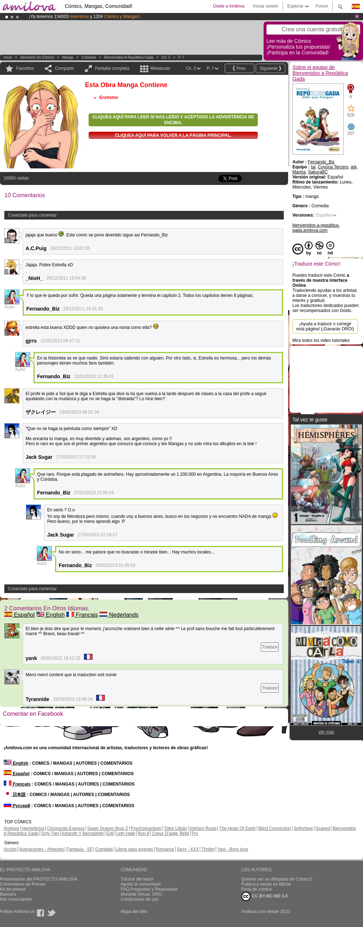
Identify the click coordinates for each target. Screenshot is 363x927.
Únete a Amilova (228, 6)
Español (19, 615)
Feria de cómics (256, 889)
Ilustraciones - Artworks (41, 849)
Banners (8, 894)
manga (67, 57)
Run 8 (143, 833)
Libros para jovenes (134, 849)
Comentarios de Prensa (22, 884)
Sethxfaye (303, 828)
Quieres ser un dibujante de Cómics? (276, 879)
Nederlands (118, 615)
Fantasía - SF (80, 849)
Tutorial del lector (137, 879)
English (50, 615)
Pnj (195, 833)
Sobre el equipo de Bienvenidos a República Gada (320, 73)
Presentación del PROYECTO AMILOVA (38, 879)
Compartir (64, 68)
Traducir (270, 647)
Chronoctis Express (66, 828)
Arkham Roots (202, 828)
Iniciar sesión (265, 6)
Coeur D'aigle (165, 833)
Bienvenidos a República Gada (128, 57)
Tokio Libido (175, 828)
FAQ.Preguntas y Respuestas (149, 889)
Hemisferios (33, 828)
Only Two (50, 833)
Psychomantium (146, 828)
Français (82, 615)
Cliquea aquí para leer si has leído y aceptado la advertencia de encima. (173, 119)
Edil (110, 833)
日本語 (15, 794)
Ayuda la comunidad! (141, 884)
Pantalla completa (112, 68)
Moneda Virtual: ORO (141, 894)
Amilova (11, 828)
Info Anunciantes (16, 899)
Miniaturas (160, 68)
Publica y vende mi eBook (266, 884)
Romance (165, 849)
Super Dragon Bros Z (107, 828)
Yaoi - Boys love (232, 849)
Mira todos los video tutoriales (321, 340)
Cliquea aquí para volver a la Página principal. (173, 135)
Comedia (88, 57)
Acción (10, 849)
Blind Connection (274, 828)
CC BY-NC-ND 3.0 (264, 896)
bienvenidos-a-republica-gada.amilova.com (316, 228)
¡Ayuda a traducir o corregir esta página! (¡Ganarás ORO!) (325, 326)
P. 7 (181, 57)
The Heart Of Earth (237, 828)
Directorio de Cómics (37, 57)
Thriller (208, 849)
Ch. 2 (165, 57)
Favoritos (25, 68)
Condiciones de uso (139, 899)
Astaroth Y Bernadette (83, 833)
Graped (322, 828)
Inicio (8, 57)
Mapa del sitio (134, 911)
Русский (17, 805)
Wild (184, 833)
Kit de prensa (13, 889)
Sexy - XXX (188, 849)
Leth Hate (125, 833)
